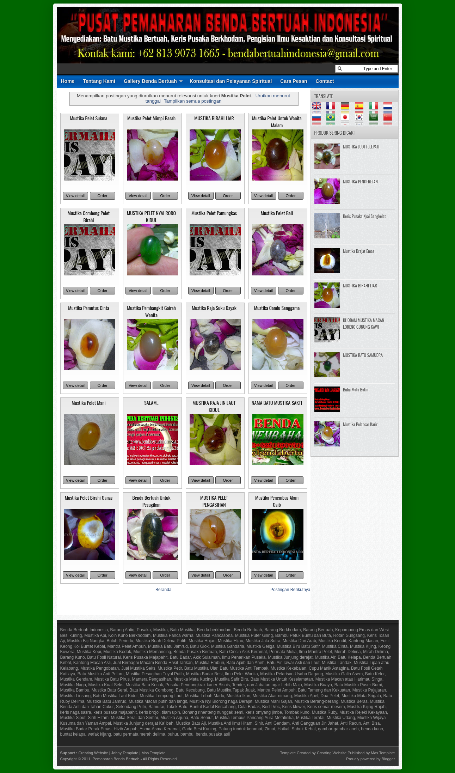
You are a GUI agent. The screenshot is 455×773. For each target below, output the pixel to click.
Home (68, 81)
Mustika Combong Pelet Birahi (89, 216)
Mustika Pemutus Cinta (88, 307)
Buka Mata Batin (355, 389)
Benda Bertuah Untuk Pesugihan (151, 501)
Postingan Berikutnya (290, 589)
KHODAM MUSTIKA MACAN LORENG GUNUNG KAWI (363, 323)
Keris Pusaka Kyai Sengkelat (364, 216)
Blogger (388, 759)
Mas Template (153, 753)
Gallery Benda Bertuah (150, 81)
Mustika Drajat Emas (358, 251)
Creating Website (93, 753)
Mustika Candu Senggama (277, 307)
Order (102, 196)
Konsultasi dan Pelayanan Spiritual (231, 81)
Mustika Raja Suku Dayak (214, 307)
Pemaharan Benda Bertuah (115, 759)
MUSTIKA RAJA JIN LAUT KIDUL (213, 406)
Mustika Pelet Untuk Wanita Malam (276, 121)
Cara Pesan (293, 81)
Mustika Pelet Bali (277, 213)
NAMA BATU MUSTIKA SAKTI (277, 402)
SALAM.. (151, 402)
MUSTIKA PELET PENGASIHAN (214, 501)
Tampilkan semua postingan (192, 101)
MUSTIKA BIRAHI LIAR (214, 118)
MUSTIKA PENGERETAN (360, 181)
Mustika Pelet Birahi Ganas (89, 497)
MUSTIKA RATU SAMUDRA (363, 355)
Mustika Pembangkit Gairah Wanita (151, 311)
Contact (325, 81)
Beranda (163, 589)
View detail (75, 196)
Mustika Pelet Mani (88, 402)
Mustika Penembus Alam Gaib (277, 501)
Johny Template (125, 753)
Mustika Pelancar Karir (360, 424)
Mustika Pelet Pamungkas (214, 213)
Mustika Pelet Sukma (88, 118)
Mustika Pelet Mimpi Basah (151, 118)
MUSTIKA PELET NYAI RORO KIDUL (151, 216)
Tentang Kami (99, 81)
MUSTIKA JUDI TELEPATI (361, 147)
